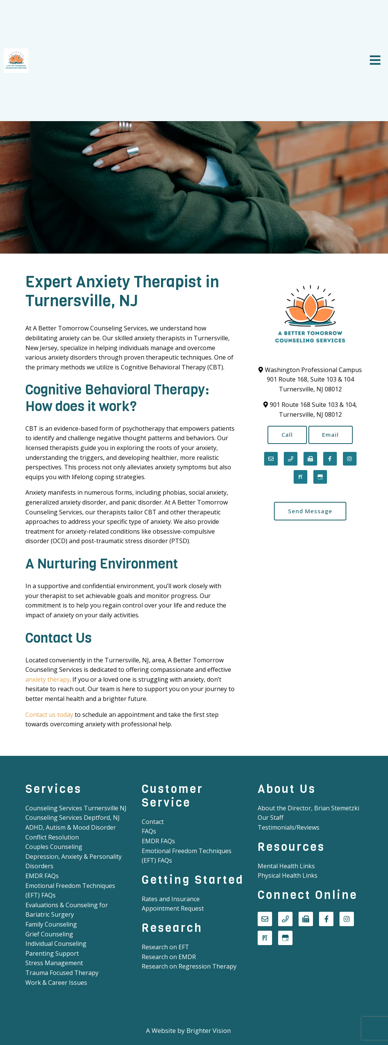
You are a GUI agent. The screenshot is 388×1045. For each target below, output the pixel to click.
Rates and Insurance (171, 899)
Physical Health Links (288, 875)
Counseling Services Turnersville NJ (76, 808)
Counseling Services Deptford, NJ (72, 817)
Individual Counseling (55, 943)
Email (330, 435)
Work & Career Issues (56, 982)
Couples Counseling (53, 847)
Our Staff (270, 817)
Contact (153, 822)
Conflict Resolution (52, 837)
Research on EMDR (169, 957)
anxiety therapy (47, 679)
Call (287, 435)
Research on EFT (165, 947)
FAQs (149, 831)
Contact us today (49, 714)
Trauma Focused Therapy (62, 973)
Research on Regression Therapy (189, 966)
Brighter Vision (208, 1030)
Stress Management (54, 963)
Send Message (310, 511)
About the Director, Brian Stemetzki (308, 808)
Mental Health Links (286, 866)
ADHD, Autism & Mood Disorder (70, 827)
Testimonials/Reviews (288, 827)
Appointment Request (173, 908)
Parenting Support (52, 953)
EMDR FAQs (42, 876)
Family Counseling (51, 924)
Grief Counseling (49, 934)
